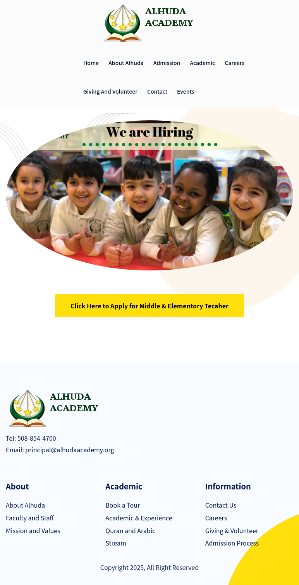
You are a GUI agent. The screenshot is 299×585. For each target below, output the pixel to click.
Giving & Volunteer (231, 530)
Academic (202, 63)
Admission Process (232, 542)
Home (91, 63)
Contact (157, 91)
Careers (234, 63)
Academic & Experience (138, 517)
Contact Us (221, 505)
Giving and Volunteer (110, 91)
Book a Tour (122, 505)
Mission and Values (33, 530)
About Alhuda (126, 63)
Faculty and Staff (30, 517)
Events (185, 91)
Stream (115, 542)
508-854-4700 (36, 438)
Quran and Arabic (130, 530)
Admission (166, 63)
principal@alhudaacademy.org (69, 449)
